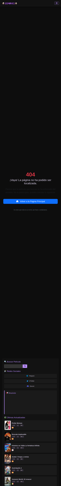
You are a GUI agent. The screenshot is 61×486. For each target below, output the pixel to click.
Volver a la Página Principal (30, 201)
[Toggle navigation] (56, 3)
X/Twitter (30, 381)
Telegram (30, 376)
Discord (30, 386)
